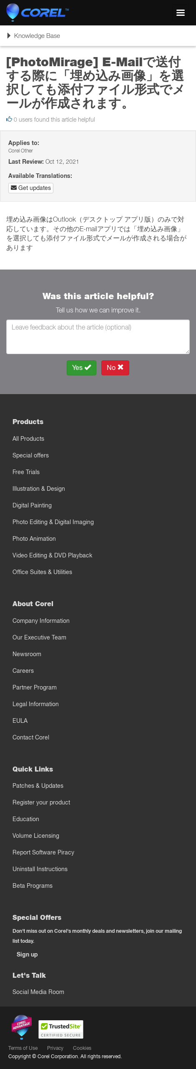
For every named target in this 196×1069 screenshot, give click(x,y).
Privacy (55, 1048)
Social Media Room (38, 992)
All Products (28, 438)
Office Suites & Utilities (42, 572)
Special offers (31, 455)
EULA (20, 720)
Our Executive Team (39, 637)
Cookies (82, 1048)
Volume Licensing (36, 835)
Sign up (27, 954)
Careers (23, 670)
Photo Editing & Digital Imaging (53, 522)
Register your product (41, 802)
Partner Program (35, 687)
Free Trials (26, 472)
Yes (81, 367)
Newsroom (27, 654)
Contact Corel (31, 737)
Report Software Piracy (43, 852)
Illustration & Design (39, 488)
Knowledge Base (33, 38)
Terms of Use (23, 1048)
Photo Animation (34, 538)
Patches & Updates (38, 785)
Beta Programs (33, 885)
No (115, 367)
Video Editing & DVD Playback (52, 555)
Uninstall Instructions (40, 869)
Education (26, 819)
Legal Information (36, 704)
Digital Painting (32, 505)
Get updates (31, 188)
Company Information (41, 620)
